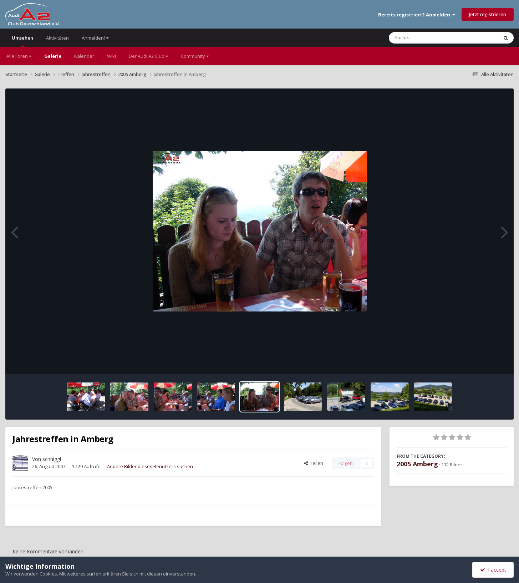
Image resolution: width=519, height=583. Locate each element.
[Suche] (429, 38)
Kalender (84, 56)
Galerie (52, 56)
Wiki (111, 56)
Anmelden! (95, 38)
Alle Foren (18, 56)
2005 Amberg (417, 464)
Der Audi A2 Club (148, 56)
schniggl (51, 459)
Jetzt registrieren (487, 14)
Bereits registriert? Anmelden (416, 14)
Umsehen (22, 41)
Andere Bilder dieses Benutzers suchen (150, 466)
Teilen (313, 463)
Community (195, 56)
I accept (493, 569)
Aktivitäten (57, 38)
